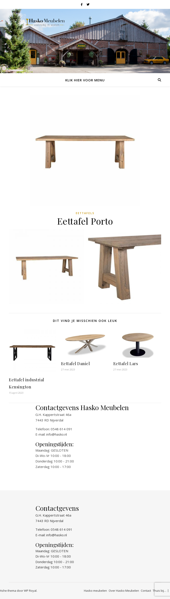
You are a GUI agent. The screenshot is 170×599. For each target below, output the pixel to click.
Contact (146, 591)
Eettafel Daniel (75, 363)
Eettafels (85, 213)
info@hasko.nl (56, 434)
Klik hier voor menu (85, 80)
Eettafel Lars (125, 363)
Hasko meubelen (95, 591)
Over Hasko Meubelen (124, 591)
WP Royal (30, 591)
